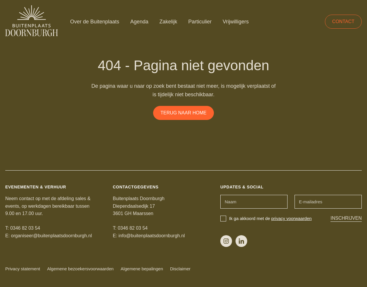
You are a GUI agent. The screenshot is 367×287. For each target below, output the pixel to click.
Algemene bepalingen (142, 268)
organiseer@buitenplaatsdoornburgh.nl (51, 235)
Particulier (200, 22)
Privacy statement (22, 268)
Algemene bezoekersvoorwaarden (80, 268)
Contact (343, 21)
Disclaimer (180, 268)
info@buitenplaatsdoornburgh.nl (152, 235)
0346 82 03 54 (25, 228)
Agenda (139, 22)
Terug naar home (183, 112)
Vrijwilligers (236, 22)
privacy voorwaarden (291, 218)
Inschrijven (346, 218)
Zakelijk (168, 22)
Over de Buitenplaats (94, 22)
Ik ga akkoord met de (266, 218)
